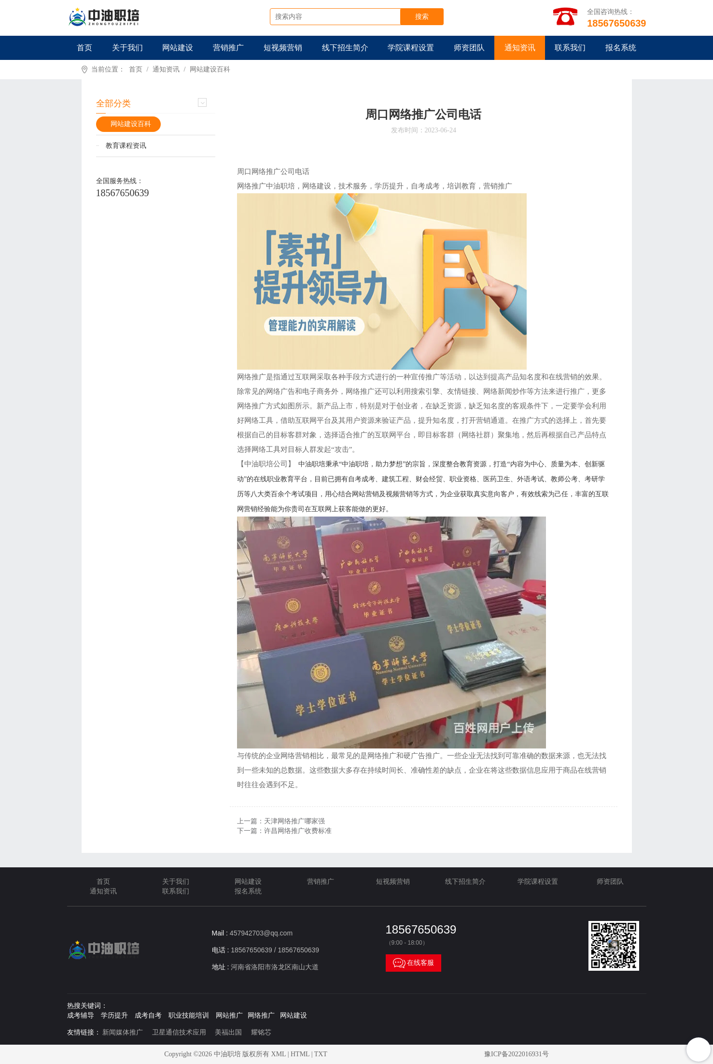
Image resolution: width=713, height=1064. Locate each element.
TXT (320, 1054)
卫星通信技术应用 (179, 1032)
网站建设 (177, 47)
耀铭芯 (261, 1032)
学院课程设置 (411, 47)
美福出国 (228, 1032)
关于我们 (127, 47)
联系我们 (570, 47)
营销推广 (228, 47)
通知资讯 (519, 47)
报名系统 (620, 47)
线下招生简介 (345, 47)
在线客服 (413, 963)
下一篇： (284, 830)
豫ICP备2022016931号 (516, 1054)
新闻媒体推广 (122, 1032)
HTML (300, 1054)
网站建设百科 (210, 69)
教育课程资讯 (126, 145)
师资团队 (469, 47)
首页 (84, 47)
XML (278, 1054)
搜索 (422, 16)
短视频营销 (283, 47)
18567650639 (122, 192)
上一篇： (281, 821)
